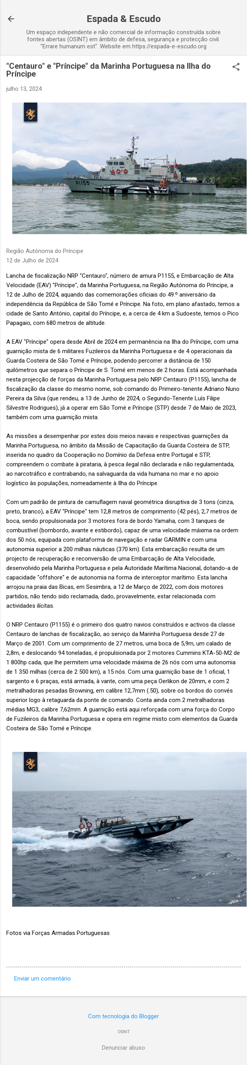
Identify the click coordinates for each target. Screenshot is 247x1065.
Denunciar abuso (123, 1047)
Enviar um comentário (42, 978)
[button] (236, 67)
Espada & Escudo (124, 18)
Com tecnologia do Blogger (123, 1016)
